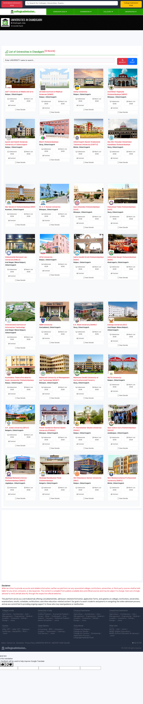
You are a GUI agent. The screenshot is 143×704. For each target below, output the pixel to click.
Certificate (6, 631)
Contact (12, 105)
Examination (86, 12)
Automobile (51, 631)
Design (5, 620)
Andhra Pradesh (44, 614)
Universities (131, 12)
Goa (64, 616)
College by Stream (81, 631)
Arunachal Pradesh (60, 614)
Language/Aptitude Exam (84, 637)
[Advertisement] (71, 38)
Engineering (19, 616)
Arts (26, 614)
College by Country (81, 633)
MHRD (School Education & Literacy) (123, 633)
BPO (50, 629)
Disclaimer (20, 643)
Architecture (18, 614)
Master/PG (16, 631)
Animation (58, 629)
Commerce (15, 618)
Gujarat (41, 618)
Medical (29, 616)
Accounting (42, 629)
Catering (61, 631)
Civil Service (43, 633)
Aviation (5, 618)
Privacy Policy (30, 643)
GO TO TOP (137, 643)
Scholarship (95, 633)
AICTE (111, 629)
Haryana (49, 618)
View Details (20, 110)
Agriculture (6, 614)
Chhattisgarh (16, 23)
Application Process (81, 635)
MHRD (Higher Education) (119, 631)
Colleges (108, 12)
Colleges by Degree (81, 629)
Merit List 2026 (28, 100)
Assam (40, 616)
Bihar (47, 616)
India (23, 23)
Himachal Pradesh (62, 618)
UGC (118, 629)
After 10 (6, 629)
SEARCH (122, 61)
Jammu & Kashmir (45, 620)
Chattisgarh (56, 616)
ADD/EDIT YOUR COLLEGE (61, 643)
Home (3, 643)
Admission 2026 (60, 12)
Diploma (25, 629)
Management (7, 616)
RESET (132, 61)
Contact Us (11, 643)
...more (12, 620)
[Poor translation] (9, 664)
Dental (24, 618)
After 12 (16, 629)
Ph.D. (25, 631)
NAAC (124, 629)
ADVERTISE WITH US (43, 643)
